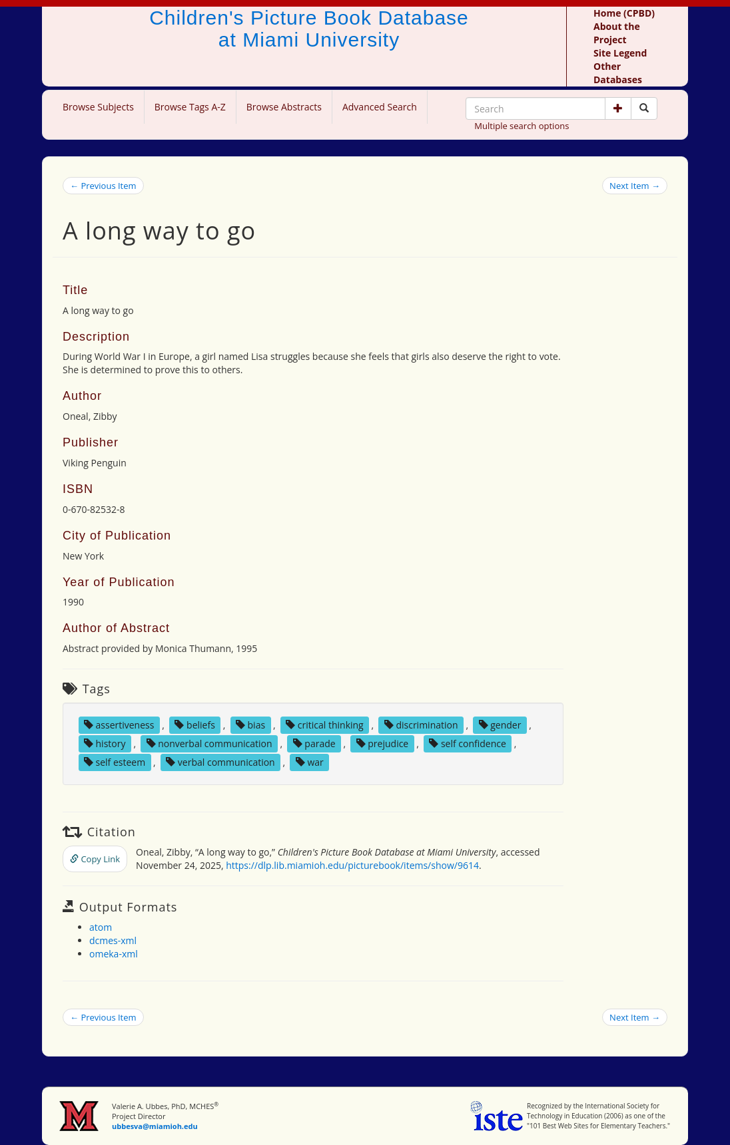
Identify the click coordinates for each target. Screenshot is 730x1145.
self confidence (467, 743)
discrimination (421, 725)
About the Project (616, 33)
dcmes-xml (113, 940)
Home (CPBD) (624, 13)
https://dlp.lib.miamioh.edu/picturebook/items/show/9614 (352, 865)
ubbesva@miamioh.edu (155, 1126)
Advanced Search (379, 106)
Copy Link (95, 859)
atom (100, 927)
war (310, 762)
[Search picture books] (644, 108)
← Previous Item (103, 186)
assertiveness (119, 725)
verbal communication (220, 762)
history (105, 743)
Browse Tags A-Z (190, 106)
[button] (618, 108)
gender (500, 725)
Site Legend (620, 53)
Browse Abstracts (284, 106)
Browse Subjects (98, 106)
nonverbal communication (209, 743)
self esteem (114, 762)
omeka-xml (113, 953)
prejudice (382, 743)
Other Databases (617, 73)
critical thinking (325, 725)
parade (314, 743)
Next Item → (634, 186)
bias (250, 725)
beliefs (194, 725)
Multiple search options (521, 126)
